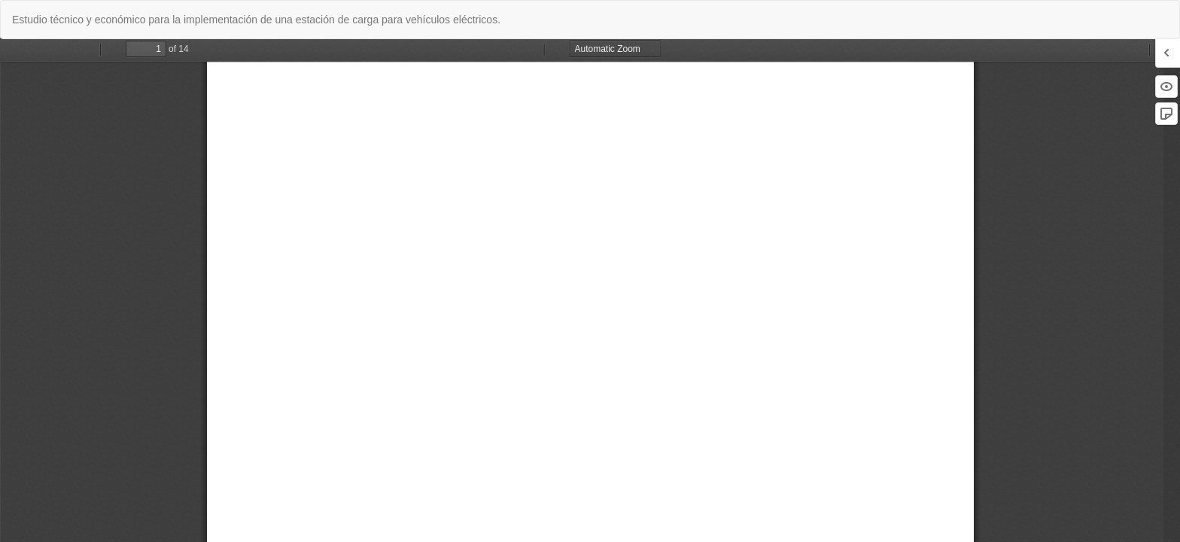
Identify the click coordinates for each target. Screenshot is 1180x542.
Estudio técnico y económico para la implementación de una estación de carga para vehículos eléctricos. (256, 20)
